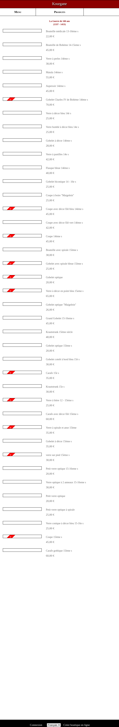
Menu (17, 11)
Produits (59, 11)
